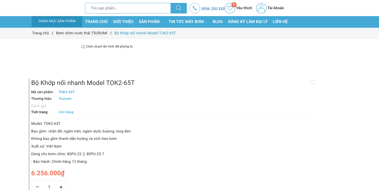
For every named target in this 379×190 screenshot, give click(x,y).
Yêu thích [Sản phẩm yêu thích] (238, 8)
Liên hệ (280, 21)
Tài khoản (270, 8)
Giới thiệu (123, 21)
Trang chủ (96, 21)
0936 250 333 (213, 9)
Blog (218, 21)
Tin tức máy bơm (188, 22)
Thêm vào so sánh (181, 169)
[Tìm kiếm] (179, 8)
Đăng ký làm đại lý (248, 21)
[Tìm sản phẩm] (128, 8)
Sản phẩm (151, 22)
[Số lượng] (184, 157)
